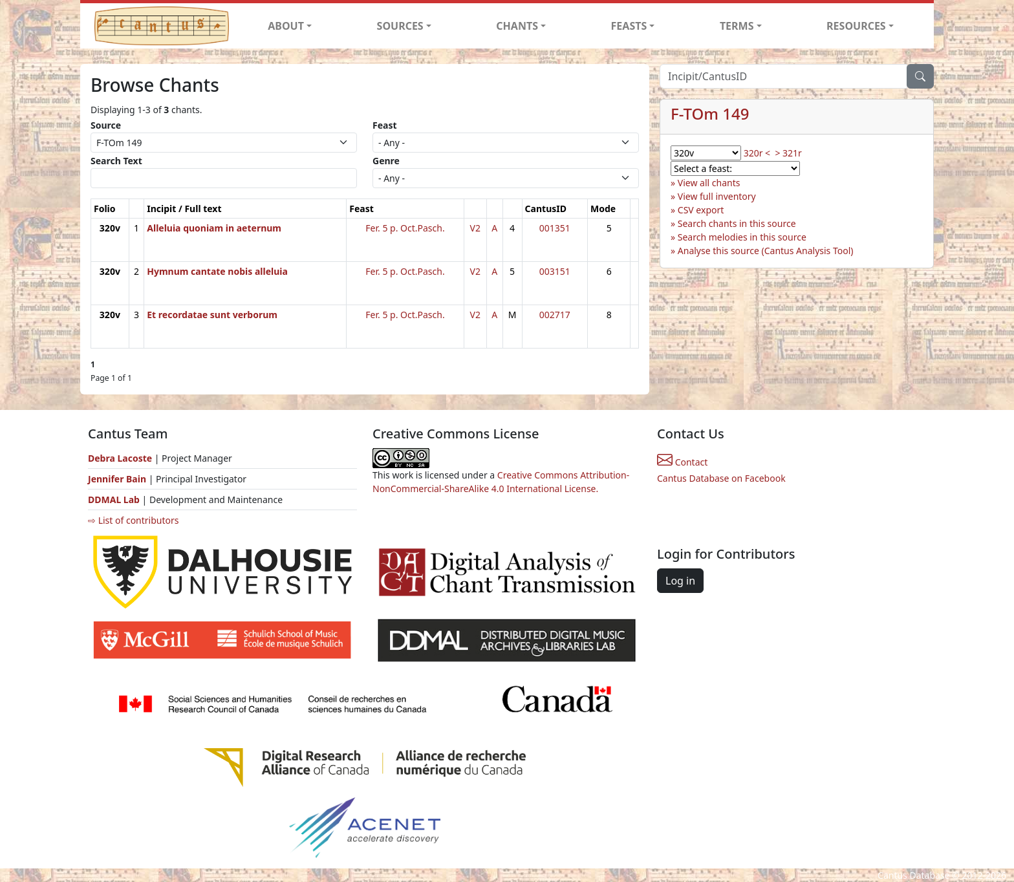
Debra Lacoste (120, 458)
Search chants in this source (737, 223)
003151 (554, 271)
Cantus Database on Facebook (721, 478)
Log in (680, 581)
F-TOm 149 (710, 113)
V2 (475, 228)
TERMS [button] (737, 26)
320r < (757, 153)
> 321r (788, 153)
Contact (682, 462)
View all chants (709, 183)
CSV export (701, 210)
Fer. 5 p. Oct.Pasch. (404, 228)
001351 (554, 228)
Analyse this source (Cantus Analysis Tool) (766, 250)
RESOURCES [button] (856, 26)
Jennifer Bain (118, 479)
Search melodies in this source (742, 237)
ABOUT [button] (286, 26)
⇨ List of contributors (133, 520)
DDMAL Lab (114, 499)
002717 (554, 314)
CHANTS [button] (517, 26)
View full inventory (717, 196)
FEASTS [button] (629, 26)
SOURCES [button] (400, 26)
